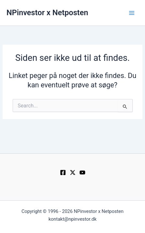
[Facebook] (63, 172)
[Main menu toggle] (132, 13)
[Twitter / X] (73, 172)
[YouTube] (82, 172)
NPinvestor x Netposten (47, 12)
